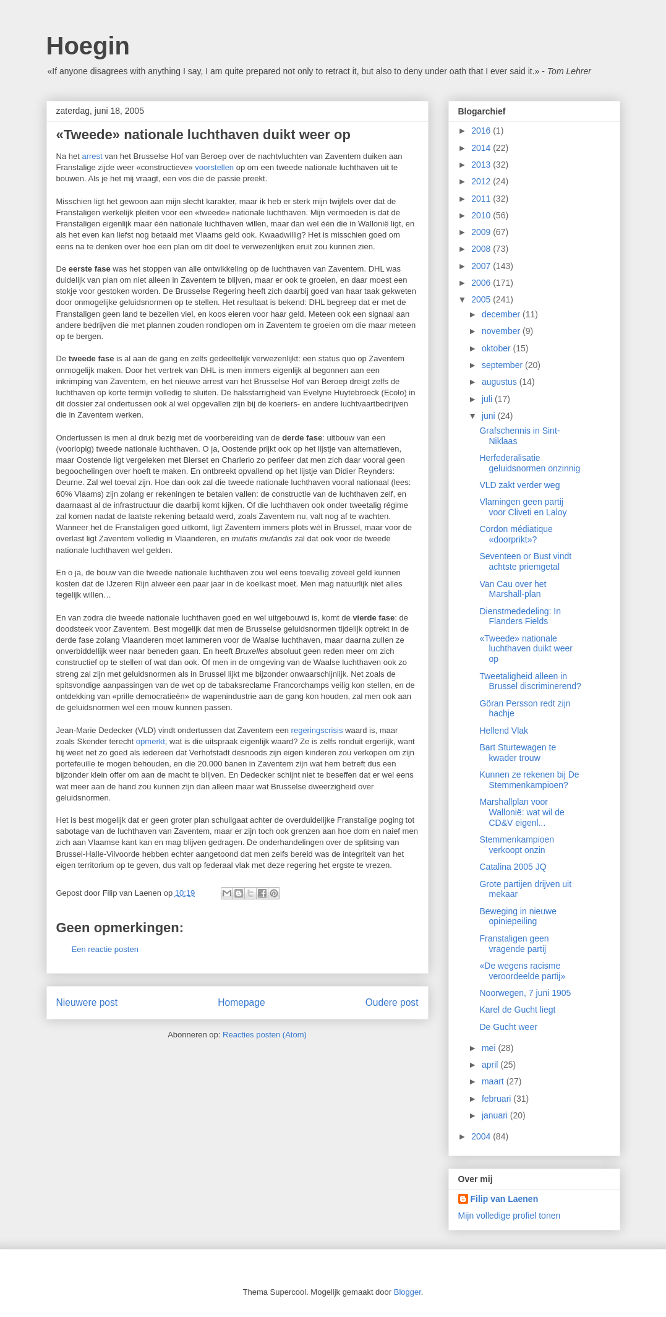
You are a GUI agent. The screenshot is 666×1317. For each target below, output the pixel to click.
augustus (500, 382)
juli (488, 399)
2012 (482, 181)
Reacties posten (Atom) (265, 1034)
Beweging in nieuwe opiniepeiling (518, 916)
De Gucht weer (508, 1027)
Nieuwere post (87, 1002)
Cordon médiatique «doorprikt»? (515, 534)
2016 (482, 130)
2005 (482, 299)
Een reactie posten (105, 949)
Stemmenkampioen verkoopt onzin (516, 844)
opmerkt (150, 741)
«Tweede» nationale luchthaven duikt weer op (525, 648)
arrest (92, 156)
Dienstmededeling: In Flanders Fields (520, 616)
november (502, 331)
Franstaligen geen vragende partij (514, 943)
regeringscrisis (317, 730)
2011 (482, 199)
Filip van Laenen (505, 1199)
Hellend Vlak (503, 731)
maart (494, 1081)
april (491, 1065)
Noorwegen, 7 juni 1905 (525, 993)
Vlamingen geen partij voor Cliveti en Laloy (522, 507)
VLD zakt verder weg (519, 485)
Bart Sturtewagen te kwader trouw (517, 752)
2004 (482, 1136)
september (503, 365)
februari (497, 1099)
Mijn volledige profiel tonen (509, 1215)
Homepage (241, 1002)
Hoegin (88, 45)
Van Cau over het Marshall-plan (512, 589)
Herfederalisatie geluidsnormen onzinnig (529, 463)
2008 (482, 249)
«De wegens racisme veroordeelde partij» (522, 971)
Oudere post (392, 1002)
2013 (482, 164)
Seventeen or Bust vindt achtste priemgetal (525, 561)
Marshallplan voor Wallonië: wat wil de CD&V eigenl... (521, 812)
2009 (482, 232)
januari (496, 1115)
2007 (482, 266)
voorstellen (214, 167)
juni (490, 416)
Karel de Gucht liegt (517, 1010)
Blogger (407, 1292)
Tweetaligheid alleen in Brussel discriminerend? (530, 681)
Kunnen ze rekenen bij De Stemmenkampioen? (529, 780)
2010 (482, 215)
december (502, 314)
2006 (482, 283)
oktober (497, 348)
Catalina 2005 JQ (512, 867)
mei (490, 1048)
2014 (482, 148)
